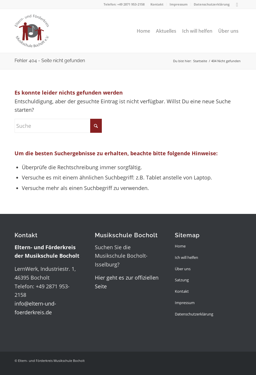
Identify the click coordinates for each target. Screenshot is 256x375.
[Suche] (58, 126)
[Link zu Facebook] (237, 4)
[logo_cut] (32, 31)
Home (180, 246)
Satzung (182, 279)
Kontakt (156, 4)
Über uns (183, 268)
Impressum (179, 4)
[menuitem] (157, 4)
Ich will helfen (186, 257)
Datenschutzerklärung (212, 4)
